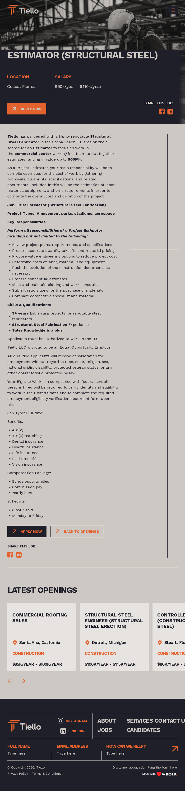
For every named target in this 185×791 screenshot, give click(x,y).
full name (18, 746)
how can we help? (126, 746)
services (140, 721)
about (106, 721)
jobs (104, 730)
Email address (72, 746)
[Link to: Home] (23, 10)
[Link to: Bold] (160, 774)
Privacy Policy (17, 773)
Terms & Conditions (46, 773)
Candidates (143, 730)
